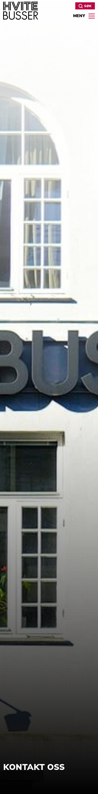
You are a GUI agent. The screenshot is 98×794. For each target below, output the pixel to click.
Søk (85, 6)
